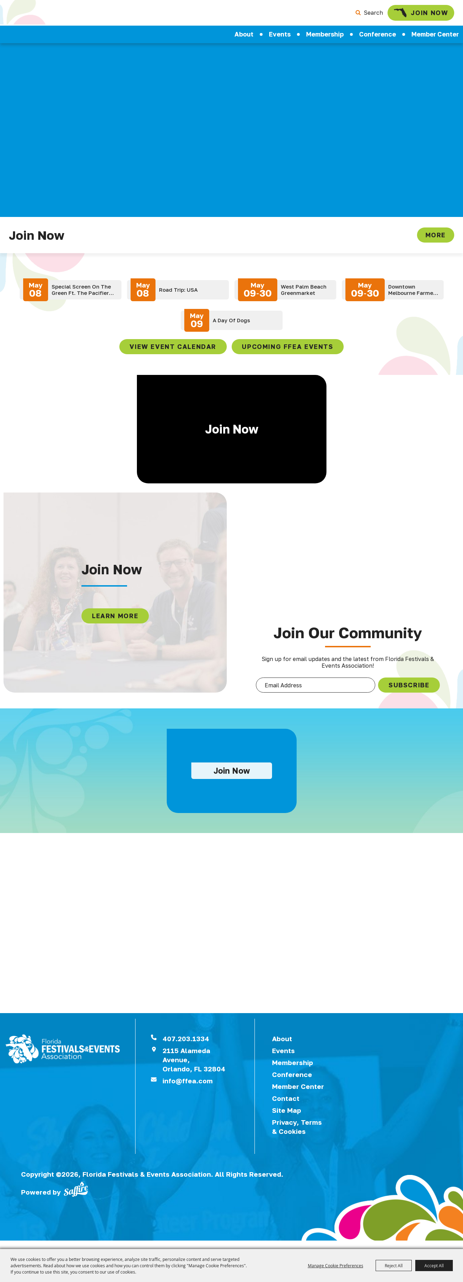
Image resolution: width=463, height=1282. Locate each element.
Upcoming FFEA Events (287, 349)
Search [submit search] (368, 14)
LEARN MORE (114, 619)
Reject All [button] (394, 1265)
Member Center (298, 1094)
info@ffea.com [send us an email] (188, 1089)
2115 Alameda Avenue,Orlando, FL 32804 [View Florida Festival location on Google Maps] (194, 1068)
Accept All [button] (434, 1265)
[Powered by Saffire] (76, 1197)
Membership (325, 36)
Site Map (286, 1118)
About (243, 36)
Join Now (419, 14)
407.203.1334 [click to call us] (186, 1047)
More (435, 238)
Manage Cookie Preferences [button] (335, 1265)
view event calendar (173, 349)
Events (280, 36)
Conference (377, 36)
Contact (285, 1106)
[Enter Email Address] (315, 688)
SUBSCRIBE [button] (410, 688)
